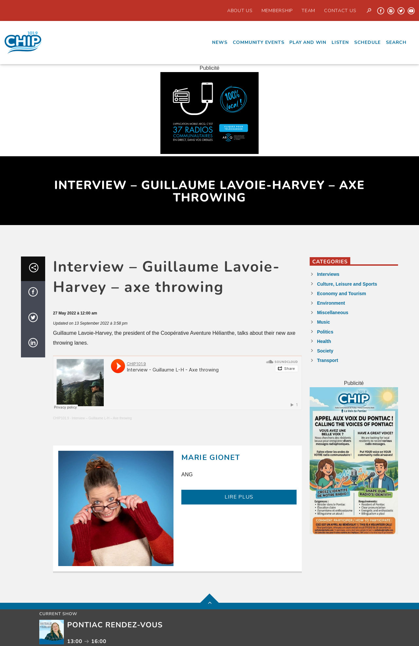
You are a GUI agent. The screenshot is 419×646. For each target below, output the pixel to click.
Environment (331, 303)
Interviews (328, 274)
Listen (340, 42)
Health (324, 341)
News (219, 42)
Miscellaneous (332, 312)
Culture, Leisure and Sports (347, 284)
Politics (325, 331)
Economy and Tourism (341, 293)
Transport (327, 360)
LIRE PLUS (239, 497)
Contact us (340, 10)
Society (325, 350)
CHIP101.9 (61, 418)
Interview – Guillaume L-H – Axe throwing (102, 418)
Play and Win (307, 42)
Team (308, 10)
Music (323, 322)
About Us (240, 10)
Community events (258, 42)
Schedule (367, 42)
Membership (277, 10)
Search (396, 42)
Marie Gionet (210, 457)
